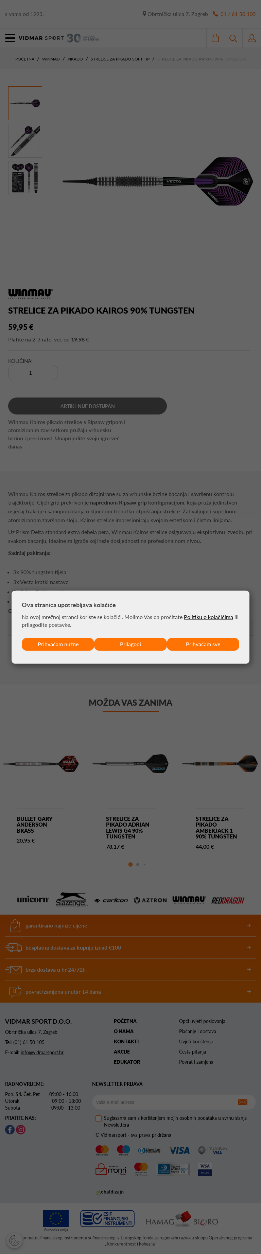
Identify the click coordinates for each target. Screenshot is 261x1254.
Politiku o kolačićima (208, 617)
